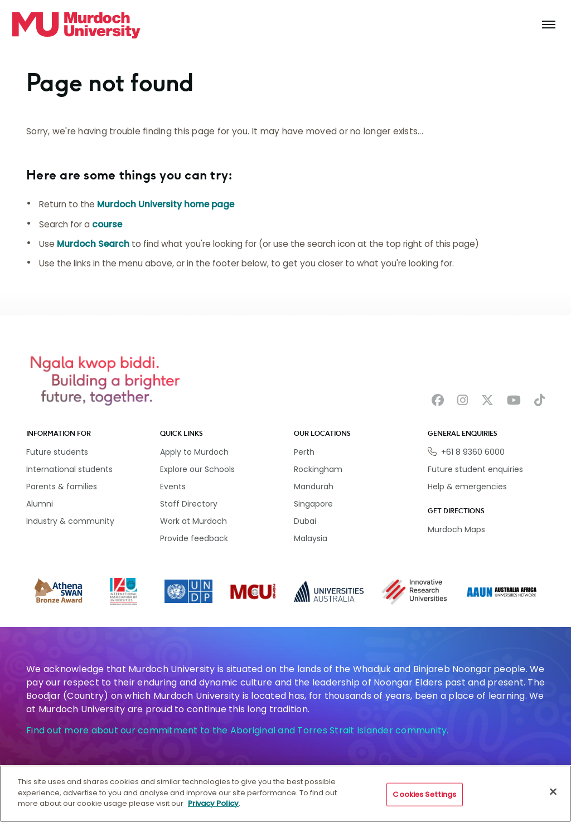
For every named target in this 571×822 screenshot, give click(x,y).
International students (69, 469)
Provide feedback (194, 538)
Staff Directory (188, 503)
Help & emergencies (467, 486)
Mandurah (313, 486)
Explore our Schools (197, 469)
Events (173, 486)
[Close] (553, 796)
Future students (57, 452)
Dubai (305, 521)
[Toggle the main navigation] (548, 25)
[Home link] (76, 25)
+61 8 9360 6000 (473, 452)
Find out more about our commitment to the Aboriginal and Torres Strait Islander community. (237, 730)
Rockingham (318, 469)
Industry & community (70, 521)
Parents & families (61, 486)
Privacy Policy (213, 808)
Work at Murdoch (193, 521)
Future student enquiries (475, 469)
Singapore (313, 503)
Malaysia (310, 538)
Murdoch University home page (165, 204)
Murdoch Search (93, 244)
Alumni (39, 503)
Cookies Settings (424, 799)
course (107, 224)
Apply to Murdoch (194, 452)
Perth (304, 452)
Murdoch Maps (456, 529)
